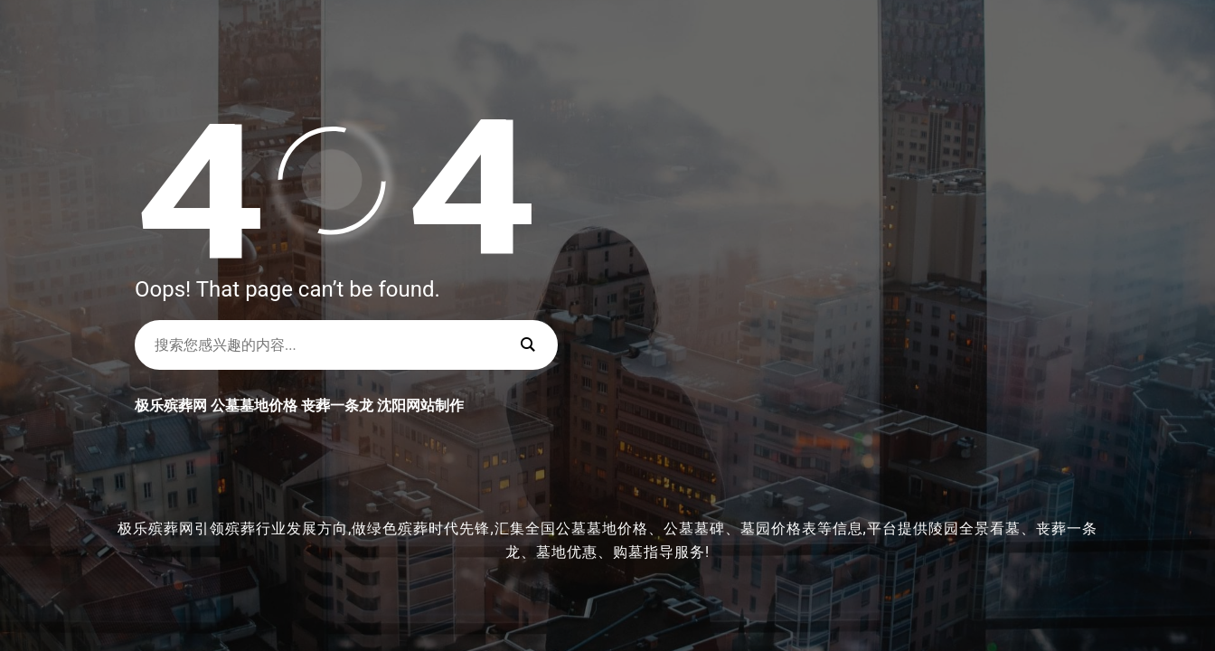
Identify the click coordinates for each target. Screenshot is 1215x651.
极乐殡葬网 (171, 405)
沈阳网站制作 (420, 405)
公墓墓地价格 (254, 405)
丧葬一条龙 (337, 405)
